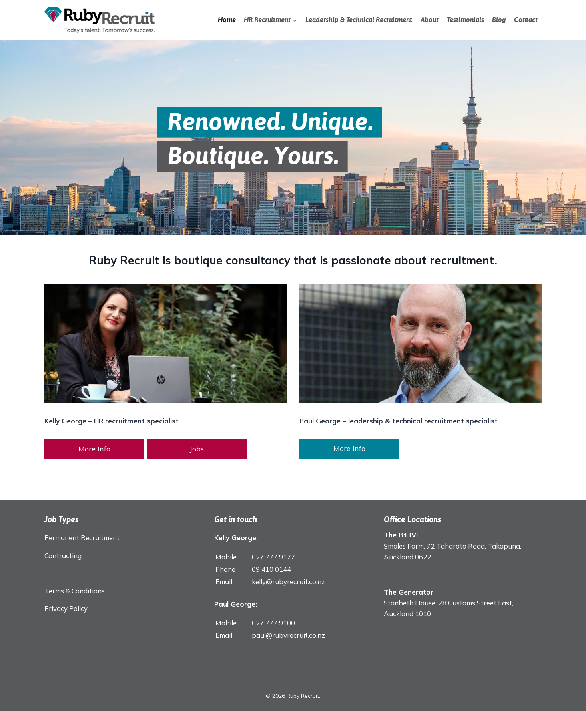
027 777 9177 (273, 557)
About (430, 20)
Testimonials (465, 20)
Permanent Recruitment (82, 537)
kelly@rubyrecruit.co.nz (288, 581)
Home (227, 20)
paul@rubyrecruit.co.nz (288, 635)
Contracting (63, 555)
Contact (526, 20)
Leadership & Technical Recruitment (358, 20)
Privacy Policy (66, 608)
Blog (499, 20)
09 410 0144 (271, 569)
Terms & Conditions (74, 591)
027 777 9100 (273, 623)
